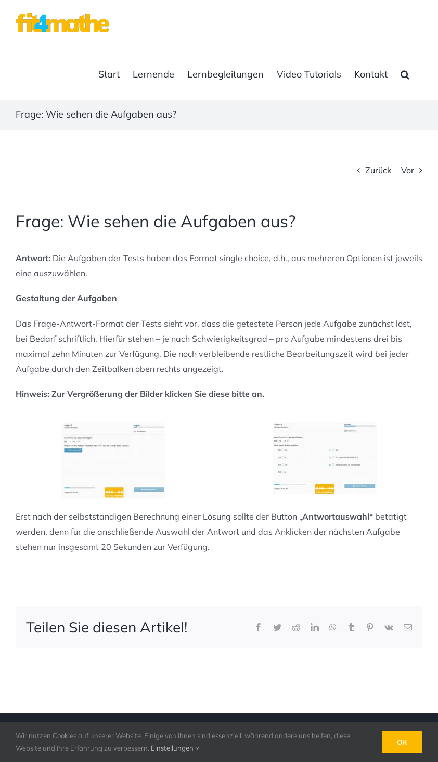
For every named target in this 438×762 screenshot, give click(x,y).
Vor (407, 170)
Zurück (378, 170)
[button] (405, 74)
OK (402, 742)
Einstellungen (175, 748)
